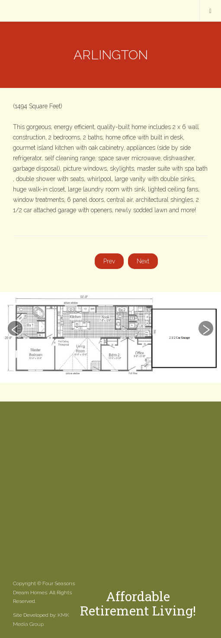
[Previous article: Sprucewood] (109, 261)
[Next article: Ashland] (143, 261)
